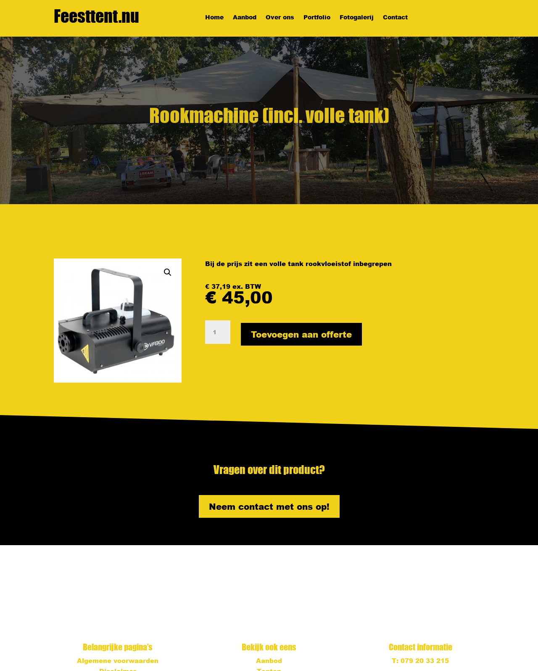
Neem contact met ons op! (269, 506)
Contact (395, 17)
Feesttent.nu (96, 16)
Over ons (280, 17)
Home (214, 17)
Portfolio (316, 17)
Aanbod (244, 17)
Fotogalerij (357, 17)
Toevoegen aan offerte (301, 334)
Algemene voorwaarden (117, 660)
